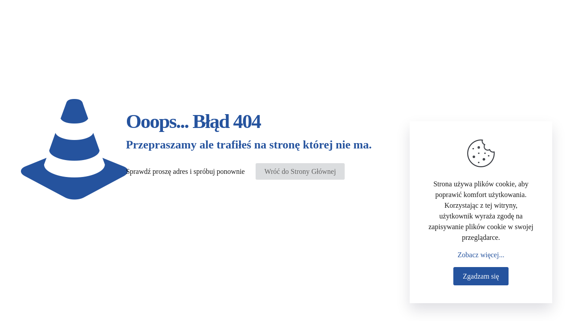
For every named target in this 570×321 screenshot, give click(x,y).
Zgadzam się (481, 276)
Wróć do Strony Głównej (300, 171)
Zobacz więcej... (481, 255)
